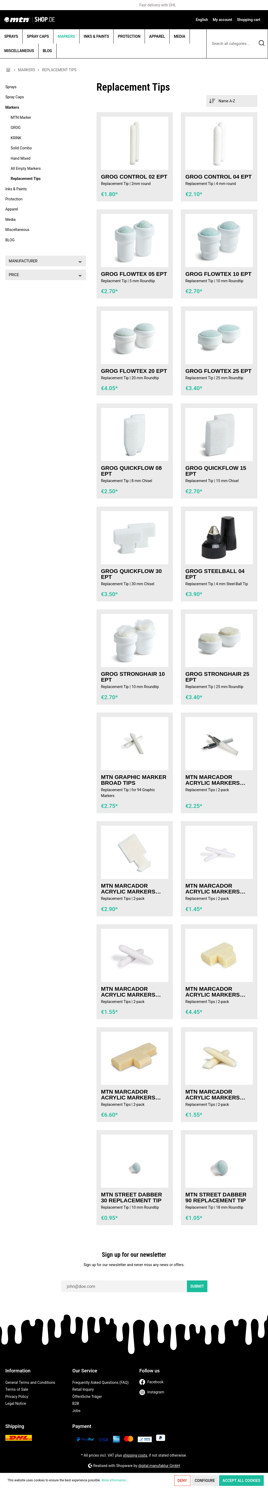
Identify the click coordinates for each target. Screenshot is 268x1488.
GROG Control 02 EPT (134, 177)
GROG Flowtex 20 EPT (134, 371)
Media (10, 219)
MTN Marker (21, 117)
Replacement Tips (26, 178)
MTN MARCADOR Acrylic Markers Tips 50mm (128, 1095)
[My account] (222, 19)
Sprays (10, 87)
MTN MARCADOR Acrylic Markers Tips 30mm (212, 992)
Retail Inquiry (83, 1389)
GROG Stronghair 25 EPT (217, 677)
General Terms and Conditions (30, 1382)
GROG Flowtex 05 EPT (134, 274)
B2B (75, 1403)
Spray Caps (14, 97)
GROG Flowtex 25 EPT (218, 371)
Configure (205, 1480)
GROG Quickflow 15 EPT (215, 471)
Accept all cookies (241, 1480)
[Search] (262, 43)
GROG (15, 127)
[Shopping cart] (248, 19)
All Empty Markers (26, 168)
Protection (13, 199)
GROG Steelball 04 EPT (214, 574)
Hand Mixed (20, 158)
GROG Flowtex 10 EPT (218, 274)
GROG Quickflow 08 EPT (131, 471)
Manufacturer (45, 261)
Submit (197, 1286)
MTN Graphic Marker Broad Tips (133, 780)
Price (45, 275)
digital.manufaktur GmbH (159, 1466)
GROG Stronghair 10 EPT (133, 677)
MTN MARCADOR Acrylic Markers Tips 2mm (128, 992)
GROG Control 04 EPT (218, 177)
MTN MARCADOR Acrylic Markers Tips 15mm (128, 889)
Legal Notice (15, 1403)
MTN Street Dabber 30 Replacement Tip (131, 1197)
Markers (12, 107)
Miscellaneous (17, 229)
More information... (115, 1480)
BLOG (10, 240)
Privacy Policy (16, 1396)
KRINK (16, 138)
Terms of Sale (16, 1389)
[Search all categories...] (231, 43)
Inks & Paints (16, 189)
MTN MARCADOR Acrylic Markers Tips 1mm (212, 889)
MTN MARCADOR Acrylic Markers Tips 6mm (212, 1095)
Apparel (11, 209)
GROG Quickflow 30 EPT (131, 574)
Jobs (76, 1411)
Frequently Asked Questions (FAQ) (100, 1382)
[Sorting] (231, 101)
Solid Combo (21, 148)
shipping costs (135, 1455)
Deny (182, 1480)
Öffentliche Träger (87, 1396)
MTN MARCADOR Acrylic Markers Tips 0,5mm (212, 780)
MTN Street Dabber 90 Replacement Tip (215, 1197)
